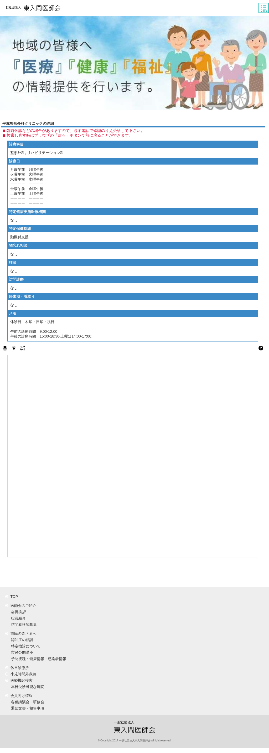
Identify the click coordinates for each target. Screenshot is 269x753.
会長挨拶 (17, 612)
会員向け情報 (19, 695)
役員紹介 (17, 618)
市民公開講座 (21, 652)
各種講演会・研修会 (26, 702)
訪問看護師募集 (23, 624)
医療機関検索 (19, 680)
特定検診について (24, 646)
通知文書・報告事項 (26, 708)
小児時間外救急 (20, 674)
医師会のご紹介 (20, 605)
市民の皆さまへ (20, 633)
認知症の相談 (21, 640)
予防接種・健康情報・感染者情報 (37, 659)
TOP (11, 597)
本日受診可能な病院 (26, 687)
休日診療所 (17, 668)
